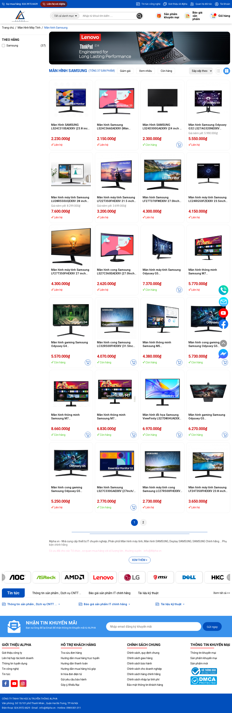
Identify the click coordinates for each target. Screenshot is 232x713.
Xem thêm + (139, 560)
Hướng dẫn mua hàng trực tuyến (80, 658)
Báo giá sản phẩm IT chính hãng (109, 593)
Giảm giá (125, 70)
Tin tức (6, 674)
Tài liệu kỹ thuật (148, 593)
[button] (228, 577)
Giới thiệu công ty (12, 652)
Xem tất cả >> (221, 592)
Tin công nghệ (10, 668)
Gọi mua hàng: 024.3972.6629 (22, 4)
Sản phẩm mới (199, 663)
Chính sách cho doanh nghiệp (144, 668)
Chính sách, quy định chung (143, 652)
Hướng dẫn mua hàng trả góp (78, 668)
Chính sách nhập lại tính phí (143, 679)
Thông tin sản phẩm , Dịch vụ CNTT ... (56, 593)
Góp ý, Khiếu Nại (70, 684)
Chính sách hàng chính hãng (143, 674)
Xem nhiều (145, 70)
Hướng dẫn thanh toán (74, 663)
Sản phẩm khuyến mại (203, 658)
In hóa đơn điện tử (71, 674)
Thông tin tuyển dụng (14, 663)
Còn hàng (166, 70)
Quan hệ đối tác (201, 4)
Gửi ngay (212, 626)
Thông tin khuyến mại (203, 652)
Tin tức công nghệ (148, 4)
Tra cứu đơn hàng (71, 652)
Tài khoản (222, 4)
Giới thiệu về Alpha (175, 4)
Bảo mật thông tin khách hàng (145, 684)
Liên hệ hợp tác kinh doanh (17, 658)
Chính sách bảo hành (139, 663)
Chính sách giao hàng (140, 658)
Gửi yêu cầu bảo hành (74, 679)
